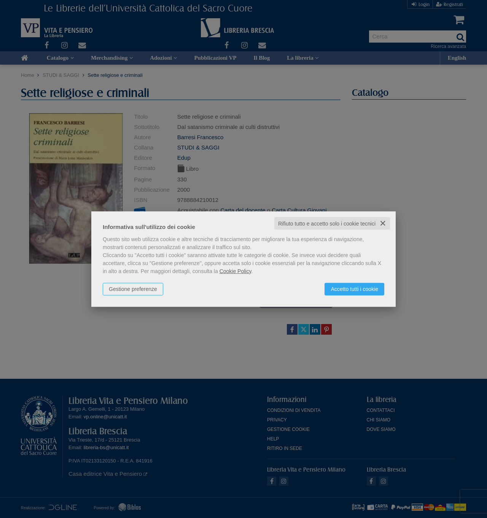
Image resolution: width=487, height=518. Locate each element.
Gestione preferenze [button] (133, 289)
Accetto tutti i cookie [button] (354, 289)
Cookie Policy (235, 271)
